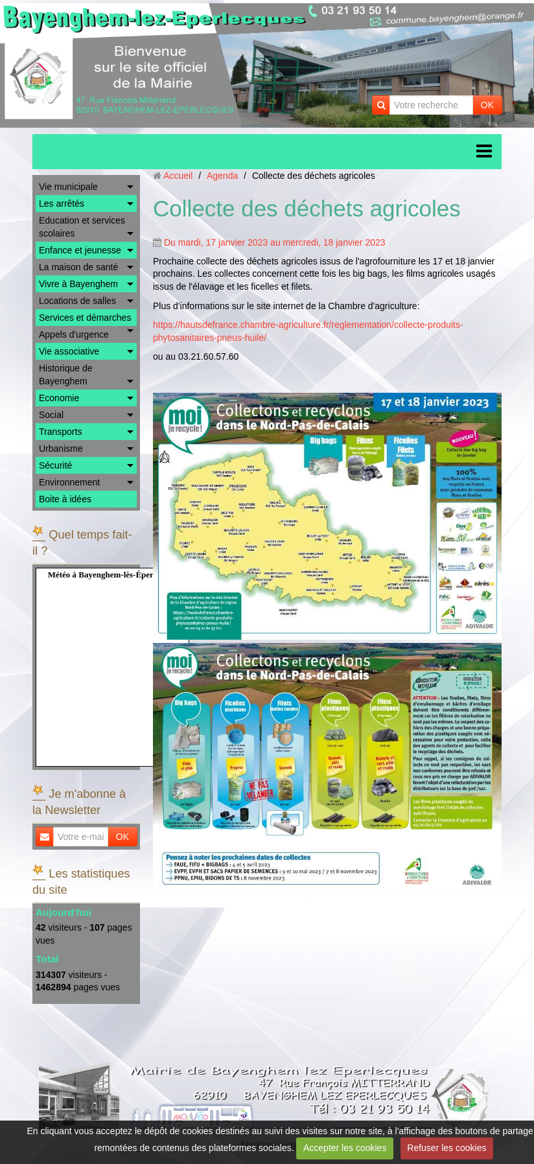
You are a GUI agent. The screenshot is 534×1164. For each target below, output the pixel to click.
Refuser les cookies (446, 1148)
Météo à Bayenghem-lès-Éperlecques (114, 574)
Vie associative (69, 351)
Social (51, 415)
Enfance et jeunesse (80, 250)
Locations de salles (77, 301)
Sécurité (55, 465)
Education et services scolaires (82, 227)
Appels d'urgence (74, 334)
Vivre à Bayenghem (78, 284)
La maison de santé (78, 267)
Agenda (222, 175)
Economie (59, 398)
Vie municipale (68, 186)
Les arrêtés (61, 203)
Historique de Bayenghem (66, 374)
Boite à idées (65, 499)
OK (487, 105)
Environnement (69, 482)
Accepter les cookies (344, 1148)
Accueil (177, 175)
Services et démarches (85, 317)
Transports (60, 431)
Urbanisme (61, 448)
